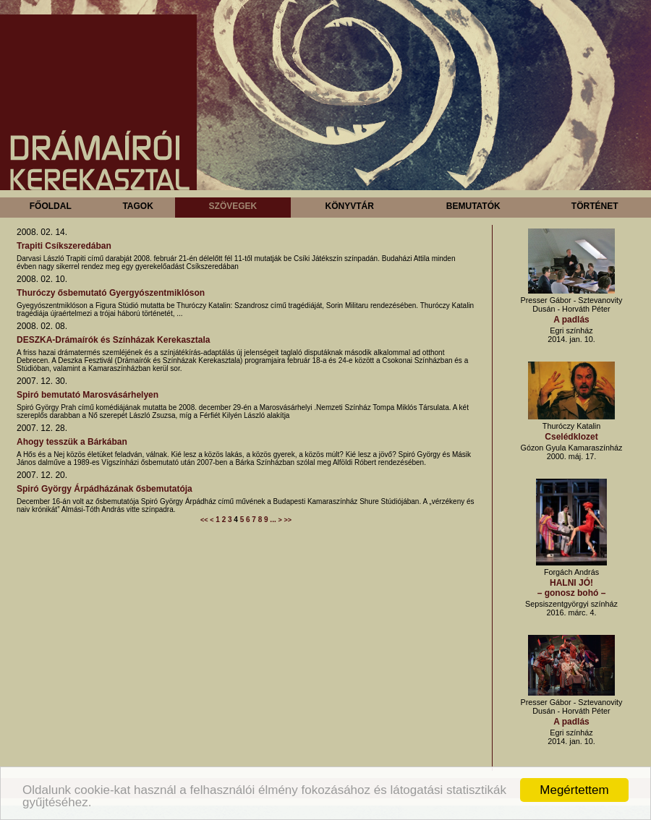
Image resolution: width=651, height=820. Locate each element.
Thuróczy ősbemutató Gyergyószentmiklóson (111, 293)
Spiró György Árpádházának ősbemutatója (104, 489)
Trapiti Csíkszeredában (64, 246)
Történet (594, 206)
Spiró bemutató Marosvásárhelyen (87, 395)
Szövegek (233, 206)
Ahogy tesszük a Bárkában (72, 442)
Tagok (137, 206)
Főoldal (51, 206)
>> (288, 520)
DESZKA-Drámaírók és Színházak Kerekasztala (113, 340)
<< (204, 520)
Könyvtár (349, 206)
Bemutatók (473, 206)
